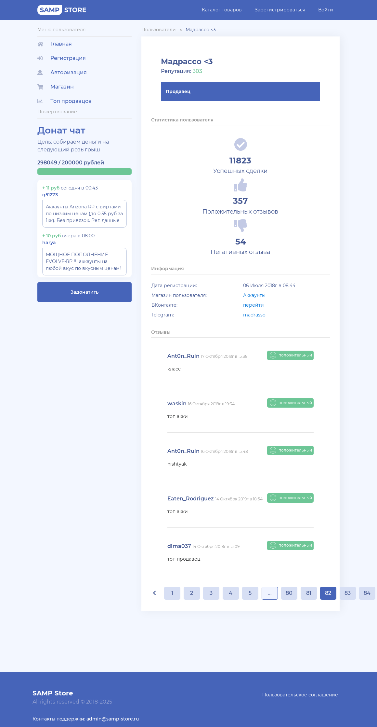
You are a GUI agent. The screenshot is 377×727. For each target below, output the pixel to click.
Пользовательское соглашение (300, 695)
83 (347, 593)
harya (49, 242)
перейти (253, 305)
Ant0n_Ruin (183, 356)
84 (367, 593)
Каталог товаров (222, 10)
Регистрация (61, 58)
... (270, 593)
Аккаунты (254, 295)
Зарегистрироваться (280, 10)
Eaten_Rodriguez (190, 499)
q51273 (50, 195)
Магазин (55, 87)
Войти (325, 10)
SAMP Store (52, 693)
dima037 (179, 546)
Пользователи (158, 30)
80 (289, 593)
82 (328, 593)
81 (308, 593)
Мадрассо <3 (201, 30)
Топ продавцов (64, 101)
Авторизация (62, 72)
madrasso (254, 315)
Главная (54, 44)
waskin (177, 403)
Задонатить (84, 292)
